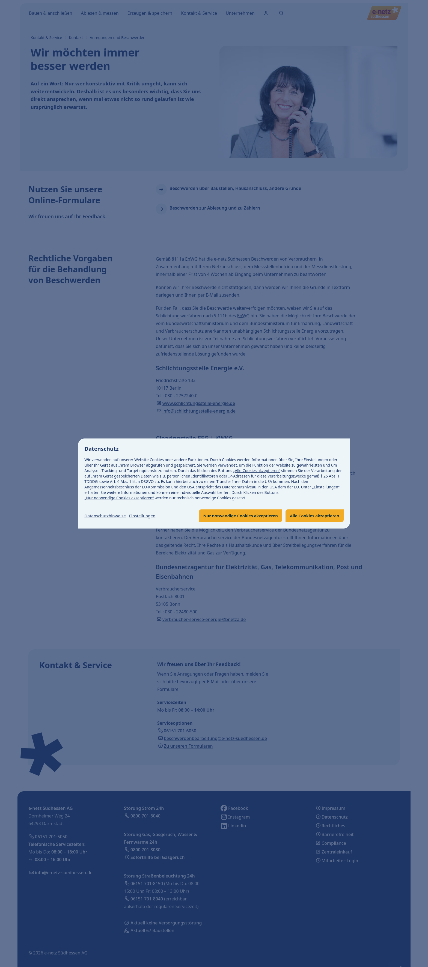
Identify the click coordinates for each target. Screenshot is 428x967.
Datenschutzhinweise (106, 516)
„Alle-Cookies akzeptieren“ (256, 470)
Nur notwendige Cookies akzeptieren (235, 516)
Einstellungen (145, 516)
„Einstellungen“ (326, 486)
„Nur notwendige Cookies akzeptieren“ (119, 497)
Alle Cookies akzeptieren (313, 516)
